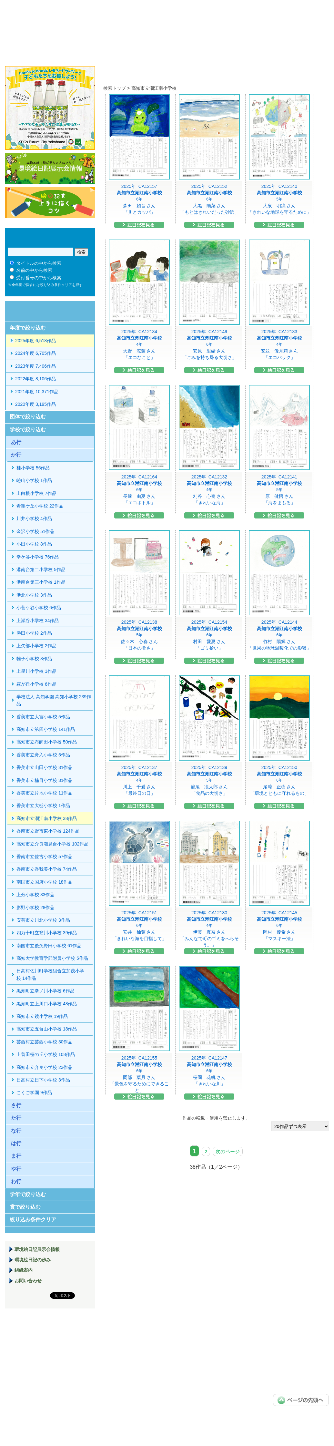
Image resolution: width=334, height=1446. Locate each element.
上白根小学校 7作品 (36, 493)
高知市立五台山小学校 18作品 (46, 1028)
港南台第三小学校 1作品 (41, 582)
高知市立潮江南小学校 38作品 (46, 818)
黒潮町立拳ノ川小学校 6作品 (45, 990)
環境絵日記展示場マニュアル (50, 1346)
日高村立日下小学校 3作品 (43, 1079)
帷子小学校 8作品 (34, 658)
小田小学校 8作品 (34, 544)
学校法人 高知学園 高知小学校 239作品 (53, 700)
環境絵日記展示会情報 (50, 168)
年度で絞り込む (28, 328)
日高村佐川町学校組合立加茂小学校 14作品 (50, 974)
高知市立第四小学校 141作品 (45, 729)
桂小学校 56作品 (33, 467)
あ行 (16, 442)
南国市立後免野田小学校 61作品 (48, 945)
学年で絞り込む (28, 1194)
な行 (16, 1130)
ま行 (16, 1156)
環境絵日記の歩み (33, 1259)
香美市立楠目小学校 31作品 (44, 780)
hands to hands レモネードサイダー (50, 108)
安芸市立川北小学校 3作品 (43, 920)
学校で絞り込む (28, 429)
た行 (16, 1118)
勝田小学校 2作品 (34, 633)
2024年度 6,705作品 (35, 353)
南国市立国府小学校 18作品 (44, 882)
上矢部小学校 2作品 (36, 645)
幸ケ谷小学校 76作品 (37, 556)
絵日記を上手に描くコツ (50, 202)
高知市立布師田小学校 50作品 (46, 741)
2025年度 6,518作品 (35, 340)
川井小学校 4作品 (34, 518)
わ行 (16, 1181)
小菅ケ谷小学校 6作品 (38, 607)
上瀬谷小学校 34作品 (37, 620)
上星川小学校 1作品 (36, 671)
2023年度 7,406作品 (35, 366)
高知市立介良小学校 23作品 (44, 1067)
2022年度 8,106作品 (35, 378)
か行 (16, 454)
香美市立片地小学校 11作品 (44, 792)
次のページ (228, 1151)
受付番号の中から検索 (38, 277)
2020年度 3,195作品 (35, 404)
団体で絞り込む (28, 416)
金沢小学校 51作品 (35, 531)
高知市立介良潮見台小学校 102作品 (52, 843)
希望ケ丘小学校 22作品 (39, 505)
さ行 (16, 1105)
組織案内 (24, 1270)
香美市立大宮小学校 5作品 (43, 716)
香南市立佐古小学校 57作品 (44, 856)
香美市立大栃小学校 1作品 (43, 805)
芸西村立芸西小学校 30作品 (44, 1041)
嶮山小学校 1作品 (34, 480)
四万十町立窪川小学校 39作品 (46, 932)
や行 (16, 1169)
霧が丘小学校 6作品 (36, 684)
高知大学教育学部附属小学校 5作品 (52, 958)
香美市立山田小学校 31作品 (44, 767)
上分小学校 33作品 (35, 894)
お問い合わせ (28, 1280)
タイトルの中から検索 (38, 263)
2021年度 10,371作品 (36, 391)
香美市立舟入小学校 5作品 (43, 754)
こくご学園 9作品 (34, 1092)
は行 (16, 1143)
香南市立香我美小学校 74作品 (46, 869)
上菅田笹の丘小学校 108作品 (45, 1054)
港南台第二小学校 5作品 (41, 569)
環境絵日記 (86, 27)
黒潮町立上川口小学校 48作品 (46, 1003)
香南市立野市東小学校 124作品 (47, 831)
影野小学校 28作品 (35, 907)
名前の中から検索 (34, 270)
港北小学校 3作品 (34, 595)
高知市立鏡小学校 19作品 (42, 1016)
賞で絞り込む (25, 1207)
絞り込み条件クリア (33, 1219)
